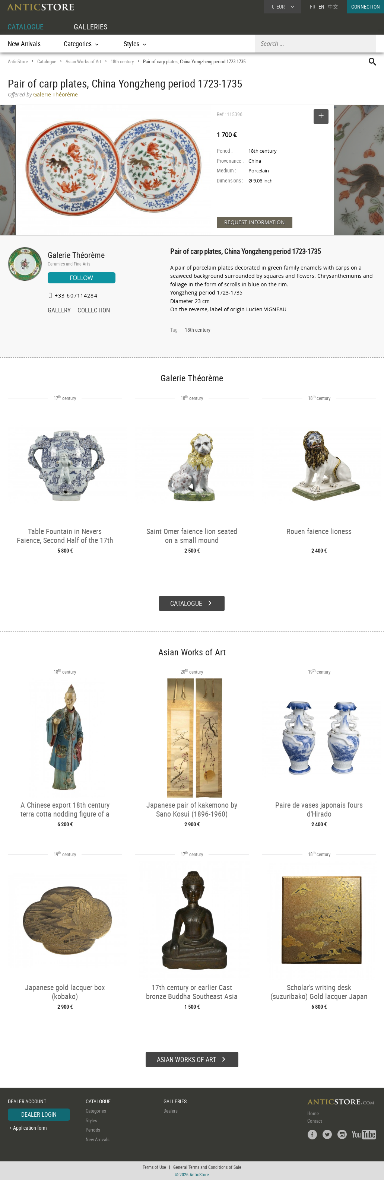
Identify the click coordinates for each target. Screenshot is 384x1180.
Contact (314, 1120)
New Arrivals (24, 43)
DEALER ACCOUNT (27, 1101)
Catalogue (46, 61)
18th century (122, 61)
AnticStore (18, 61)
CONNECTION (365, 6)
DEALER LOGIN (39, 1114)
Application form (30, 1127)
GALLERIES (90, 27)
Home (313, 1113)
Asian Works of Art (83, 61)
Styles (91, 1120)
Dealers (171, 1110)
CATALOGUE (25, 27)
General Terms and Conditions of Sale (207, 1167)
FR (312, 6)
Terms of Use (154, 1167)
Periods (93, 1129)
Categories (96, 1110)
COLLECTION (93, 311)
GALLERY (59, 311)
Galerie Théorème (76, 254)
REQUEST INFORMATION (254, 222)
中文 (333, 6)
